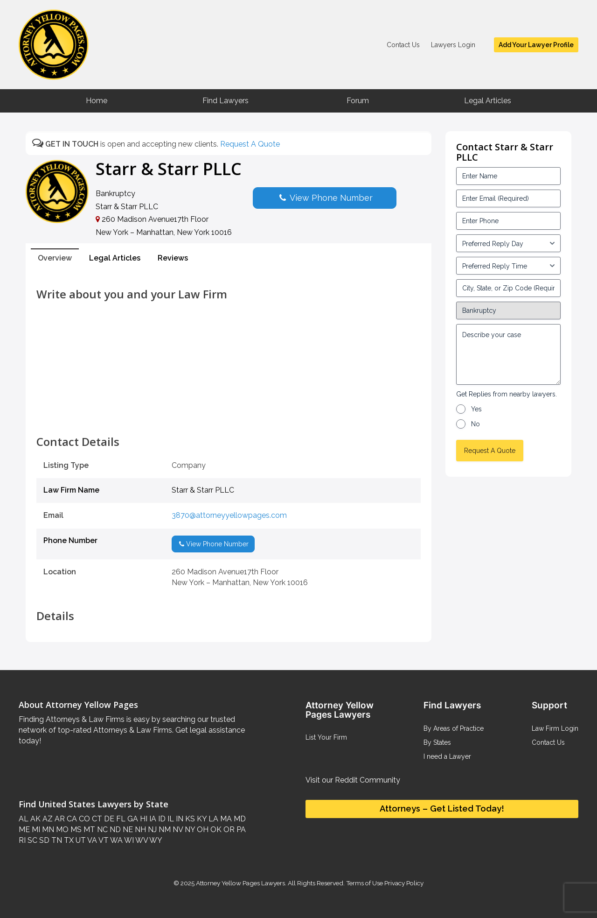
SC (31, 840)
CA (71, 818)
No (475, 424)
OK (215, 829)
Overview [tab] (55, 258)
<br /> (228, 415)
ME (24, 829)
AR (59, 818)
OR (228, 829)
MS (75, 829)
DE (108, 818)
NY (189, 829)
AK (34, 818)
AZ (47, 818)
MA (225, 818)
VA (91, 840)
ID (161, 818)
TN (55, 840)
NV (177, 829)
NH (139, 829)
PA (240, 829)
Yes (476, 409)
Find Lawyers (225, 100)
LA (212, 818)
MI (35, 829)
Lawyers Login (453, 45)
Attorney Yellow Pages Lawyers (240, 883)
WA (116, 840)
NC (101, 829)
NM (164, 829)
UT (80, 840)
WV (141, 840)
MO (61, 829)
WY (155, 840)
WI (128, 840)
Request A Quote (250, 144)
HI (142, 818)
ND (114, 829)
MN (47, 829)
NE (127, 829)
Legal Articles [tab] (114, 258)
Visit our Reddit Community (352, 780)
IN (178, 818)
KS (189, 818)
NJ (151, 829)
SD (43, 840)
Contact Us (403, 45)
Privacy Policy (403, 883)
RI (22, 840)
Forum (358, 100)
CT (96, 818)
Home (96, 100)
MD (239, 818)
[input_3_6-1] (508, 266)
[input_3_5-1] (508, 243)
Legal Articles (487, 100)
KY (201, 818)
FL (119, 818)
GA (131, 818)
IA (151, 818)
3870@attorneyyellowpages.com (229, 515)
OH (201, 829)
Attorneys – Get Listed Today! (442, 808)
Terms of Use (364, 883)
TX (68, 840)
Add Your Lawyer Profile (536, 45)
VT (103, 840)
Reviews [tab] (173, 258)
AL (23, 818)
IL (170, 818)
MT (88, 829)
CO (83, 818)
